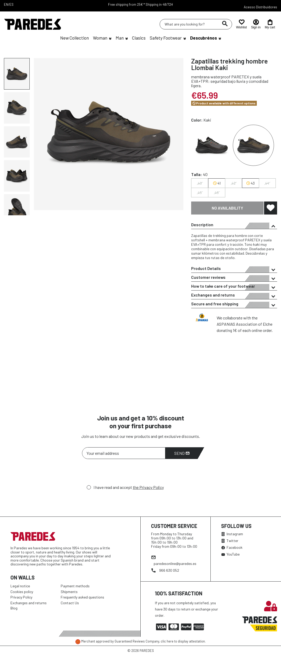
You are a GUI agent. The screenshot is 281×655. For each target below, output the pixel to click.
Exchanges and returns (234, 295)
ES (11, 4)
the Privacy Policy (148, 487)
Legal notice (20, 586)
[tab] (234, 224)
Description (234, 225)
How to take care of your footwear (234, 287)
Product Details (234, 269)
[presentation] (121, 473)
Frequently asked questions (82, 597)
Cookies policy (21, 592)
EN (6, 4)
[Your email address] (123, 453)
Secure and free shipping (234, 304)
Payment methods (75, 586)
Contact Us (70, 603)
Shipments (69, 592)
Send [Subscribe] (182, 453)
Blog (13, 608)
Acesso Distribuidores (260, 7)
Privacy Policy (21, 597)
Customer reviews (234, 278)
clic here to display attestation (183, 641)
